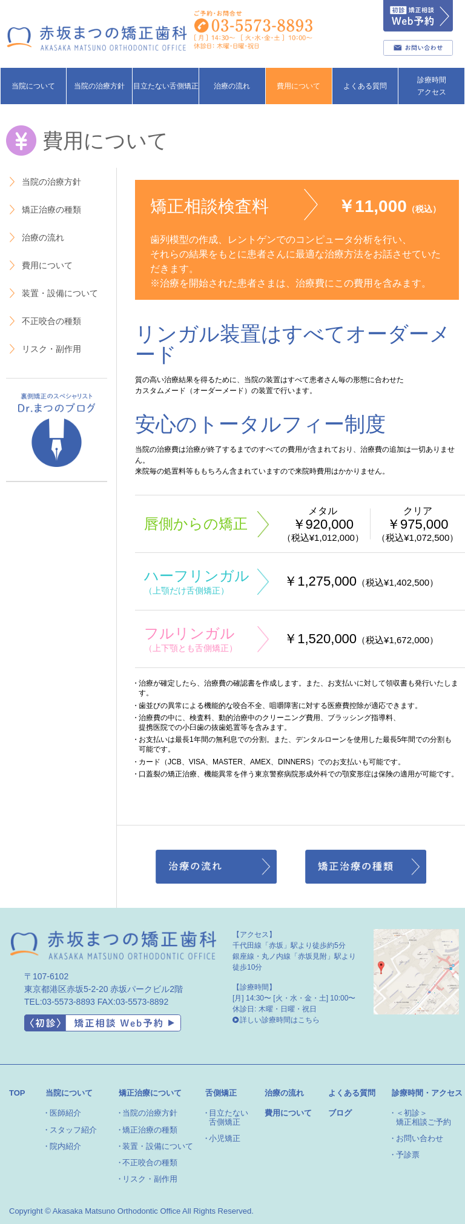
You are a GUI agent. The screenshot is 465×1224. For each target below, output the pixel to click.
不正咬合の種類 (45, 321)
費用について (298, 86)
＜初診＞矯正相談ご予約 (423, 1117)
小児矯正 (224, 1138)
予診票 (408, 1154)
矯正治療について (150, 1092)
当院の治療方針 (45, 182)
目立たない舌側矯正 (166, 86)
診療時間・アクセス (427, 1092)
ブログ (340, 1112)
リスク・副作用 (45, 349)
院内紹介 (65, 1146)
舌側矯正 (221, 1092)
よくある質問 (351, 1092)
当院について (69, 1092)
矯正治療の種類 (45, 210)
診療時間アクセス (431, 86)
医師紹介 (65, 1112)
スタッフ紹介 (73, 1129)
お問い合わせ (419, 1138)
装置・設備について (53, 293)
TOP (17, 1092)
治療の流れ (232, 86)
